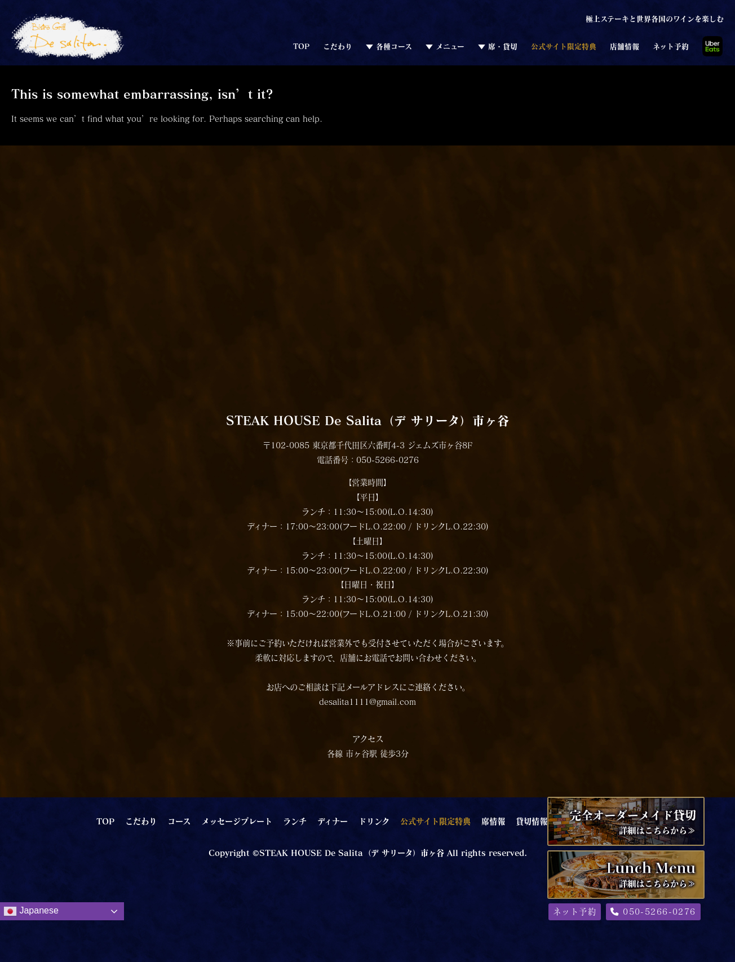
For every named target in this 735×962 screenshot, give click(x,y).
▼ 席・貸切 (497, 46)
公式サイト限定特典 (563, 46)
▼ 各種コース (389, 46)
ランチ (295, 821)
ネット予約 (671, 46)
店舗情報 (624, 46)
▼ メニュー (445, 46)
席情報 (493, 821)
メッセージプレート (236, 821)
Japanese (31, 911)
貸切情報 (531, 821)
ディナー (332, 821)
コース (179, 821)
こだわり (337, 46)
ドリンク (373, 821)
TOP (301, 46)
